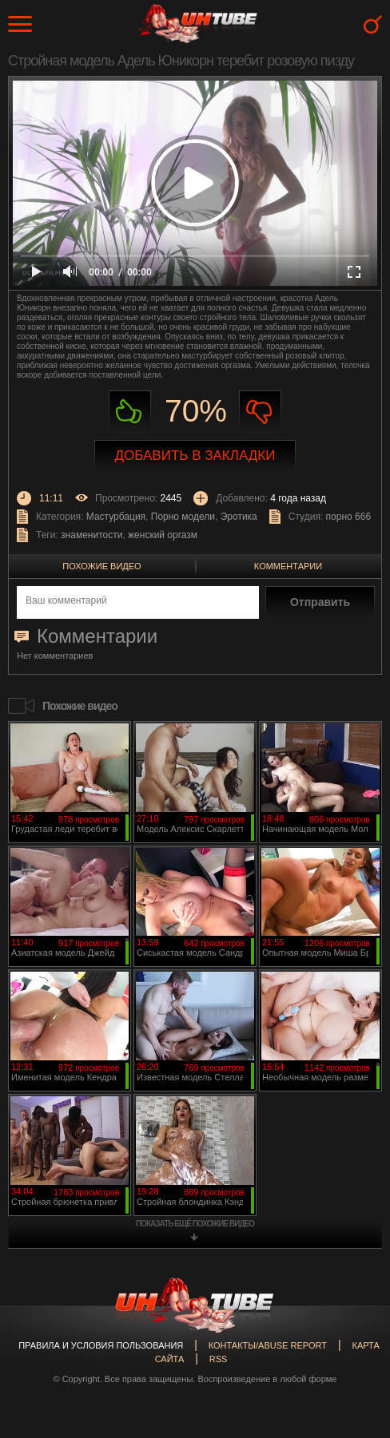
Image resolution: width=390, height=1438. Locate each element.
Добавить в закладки (195, 455)
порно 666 (349, 516)
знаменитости (91, 535)
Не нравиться (260, 411)
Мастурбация (115, 516)
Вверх (354, 1353)
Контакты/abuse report (268, 1345)
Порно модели (183, 516)
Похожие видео (101, 566)
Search (373, 24)
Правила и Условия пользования (100, 1345)
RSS (218, 1359)
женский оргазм (162, 535)
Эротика (239, 516)
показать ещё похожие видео (195, 1223)
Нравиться (130, 411)
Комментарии (288, 566)
